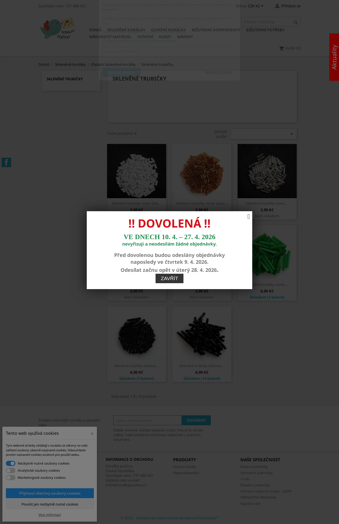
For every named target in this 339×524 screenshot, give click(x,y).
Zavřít (169, 211)
